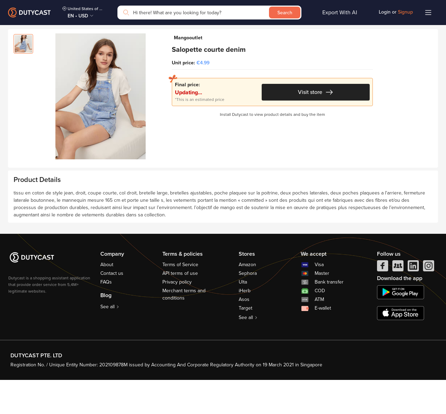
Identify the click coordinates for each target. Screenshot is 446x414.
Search (284, 13)
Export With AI (339, 12)
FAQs (106, 316)
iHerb (245, 325)
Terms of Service (180, 299)
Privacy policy (177, 316)
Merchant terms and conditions (184, 328)
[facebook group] (397, 301)
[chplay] (400, 326)
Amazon (247, 299)
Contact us (111, 307)
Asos (244, 333)
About (106, 299)
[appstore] (400, 347)
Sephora (248, 307)
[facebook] (382, 301)
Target (245, 342)
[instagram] (428, 301)
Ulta (243, 316)
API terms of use (180, 307)
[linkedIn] (413, 301)
